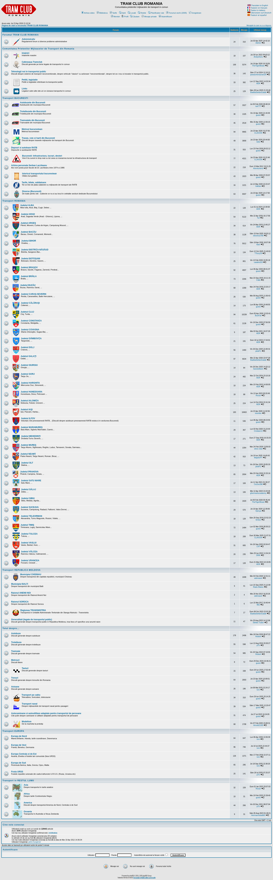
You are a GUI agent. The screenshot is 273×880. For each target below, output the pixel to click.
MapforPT (258, 458)
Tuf (258, 218)
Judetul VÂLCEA (29, 551)
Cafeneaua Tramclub (32, 62)
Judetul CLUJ (27, 312)
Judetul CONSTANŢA (31, 321)
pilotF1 (258, 351)
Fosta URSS (17, 771)
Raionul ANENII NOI (21, 593)
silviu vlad (258, 449)
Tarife (113, 13)
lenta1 (258, 520)
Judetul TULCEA (29, 534)
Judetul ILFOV (28, 418)
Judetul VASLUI (28, 543)
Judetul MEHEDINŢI (31, 436)
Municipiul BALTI (19, 584)
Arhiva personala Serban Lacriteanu (29, 165)
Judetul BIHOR (28, 241)
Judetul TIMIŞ (27, 525)
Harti (122, 13)
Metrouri (15, 660)
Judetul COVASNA (30, 329)
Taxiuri (25, 668)
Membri (115, 16)
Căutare (134, 16)
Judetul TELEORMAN (31, 516)
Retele (142, 13)
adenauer (258, 578)
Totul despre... (10, 628)
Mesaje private (149, 16)
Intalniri (25, 53)
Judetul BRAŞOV (29, 267)
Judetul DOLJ (27, 347)
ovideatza (53, 833)
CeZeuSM (258, 484)
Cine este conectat (13, 825)
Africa (27, 794)
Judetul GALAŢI (28, 356)
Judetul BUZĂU (28, 285)
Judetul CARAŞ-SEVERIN (33, 294)
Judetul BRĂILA (29, 276)
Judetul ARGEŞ (28, 223)
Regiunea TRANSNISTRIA (33, 610)
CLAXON (258, 133)
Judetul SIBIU (28, 498)
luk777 (258, 106)
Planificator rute (156, 13)
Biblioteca (102, 13)
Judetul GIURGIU (29, 365)
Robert (258, 636)
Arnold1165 (258, 725)
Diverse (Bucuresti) (31, 191)
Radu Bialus (258, 587)
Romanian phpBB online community (144, 878)
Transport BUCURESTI (15, 98)
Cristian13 (258, 431)
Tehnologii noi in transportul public (28, 71)
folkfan (258, 186)
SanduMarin (258, 369)
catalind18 (258, 262)
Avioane (15, 687)
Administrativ (28, 39)
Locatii (132, 13)
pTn (258, 645)
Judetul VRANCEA (30, 560)
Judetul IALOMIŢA (30, 400)
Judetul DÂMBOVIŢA (31, 338)
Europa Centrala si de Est (23, 754)
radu (258, 142)
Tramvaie (15, 651)
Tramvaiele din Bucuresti (32, 120)
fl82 (258, 605)
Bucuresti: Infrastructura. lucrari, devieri (42, 156)
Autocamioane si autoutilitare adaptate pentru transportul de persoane (46, 713)
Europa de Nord (19, 736)
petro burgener (34, 842)
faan (258, 244)
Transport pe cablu (31, 695)
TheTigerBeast (258, 66)
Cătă (258, 280)
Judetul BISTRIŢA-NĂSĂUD (34, 249)
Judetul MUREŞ (28, 445)
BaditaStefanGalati (258, 92)
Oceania (28, 811)
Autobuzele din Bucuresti (32, 102)
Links (24, 88)
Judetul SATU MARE (31, 480)
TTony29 (258, 253)
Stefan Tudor (258, 622)
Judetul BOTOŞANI (30, 258)
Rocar (258, 395)
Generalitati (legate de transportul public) (31, 619)
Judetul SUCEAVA (30, 507)
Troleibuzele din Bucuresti (33, 111)
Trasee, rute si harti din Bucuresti (38, 138)
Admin (258, 43)
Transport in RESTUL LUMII (18, 780)
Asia (26, 785)
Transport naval (29, 704)
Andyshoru (258, 57)
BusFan (258, 315)
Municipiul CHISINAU (30, 574)
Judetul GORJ (28, 374)
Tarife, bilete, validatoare (34, 182)
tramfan (258, 413)
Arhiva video (88, 13)
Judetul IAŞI (27, 409)
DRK (258, 555)
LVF (258, 546)
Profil (125, 16)
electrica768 (258, 236)
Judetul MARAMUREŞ (31, 427)
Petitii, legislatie (30, 80)
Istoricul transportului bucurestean (39, 173)
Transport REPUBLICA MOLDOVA (21, 570)
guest (258, 115)
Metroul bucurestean (32, 129)
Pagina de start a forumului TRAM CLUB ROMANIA (25, 25)
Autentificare (165, 16)
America (28, 802)
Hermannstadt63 (258, 815)
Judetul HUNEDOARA (31, 392)
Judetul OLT (27, 463)
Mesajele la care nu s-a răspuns (259, 25)
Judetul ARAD (28, 214)
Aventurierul (258, 168)
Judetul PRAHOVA (29, 471)
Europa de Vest (18, 745)
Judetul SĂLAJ (28, 489)
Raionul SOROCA (20, 602)
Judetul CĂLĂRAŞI (30, 303)
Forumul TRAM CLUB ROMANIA (20, 35)
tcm (258, 690)
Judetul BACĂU (28, 232)
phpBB (131, 876)
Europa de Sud (18, 763)
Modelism (26, 721)
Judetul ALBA (27, 205)
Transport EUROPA (13, 731)
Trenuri (14, 678)
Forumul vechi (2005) (176, 13)
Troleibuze (16, 642)
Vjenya (258, 511)
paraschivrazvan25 (258, 74)
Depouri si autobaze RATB (24, 147)
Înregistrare (195, 13)
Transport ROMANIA (14, 201)
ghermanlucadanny (258, 493)
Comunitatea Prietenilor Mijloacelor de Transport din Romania (38, 49)
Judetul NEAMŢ (28, 454)
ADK (258, 83)
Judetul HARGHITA (30, 383)
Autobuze (16, 633)
